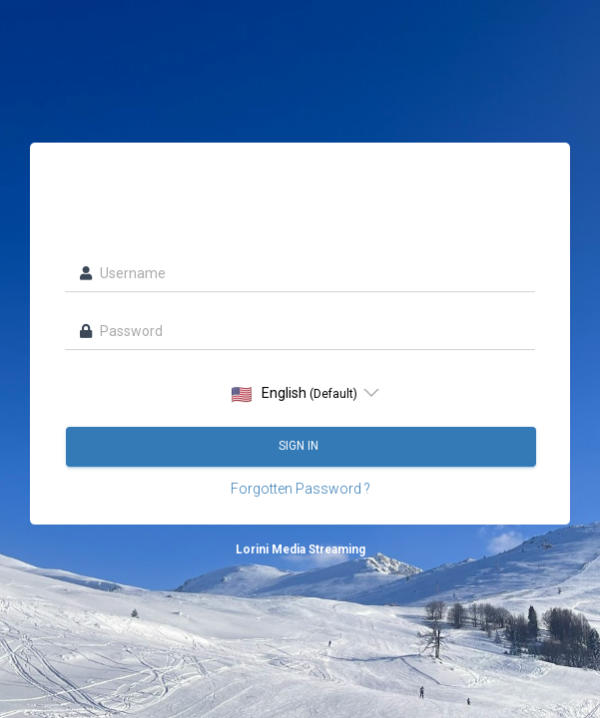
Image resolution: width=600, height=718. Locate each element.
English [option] (294, 393)
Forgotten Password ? (300, 489)
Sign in (300, 446)
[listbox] (300, 393)
